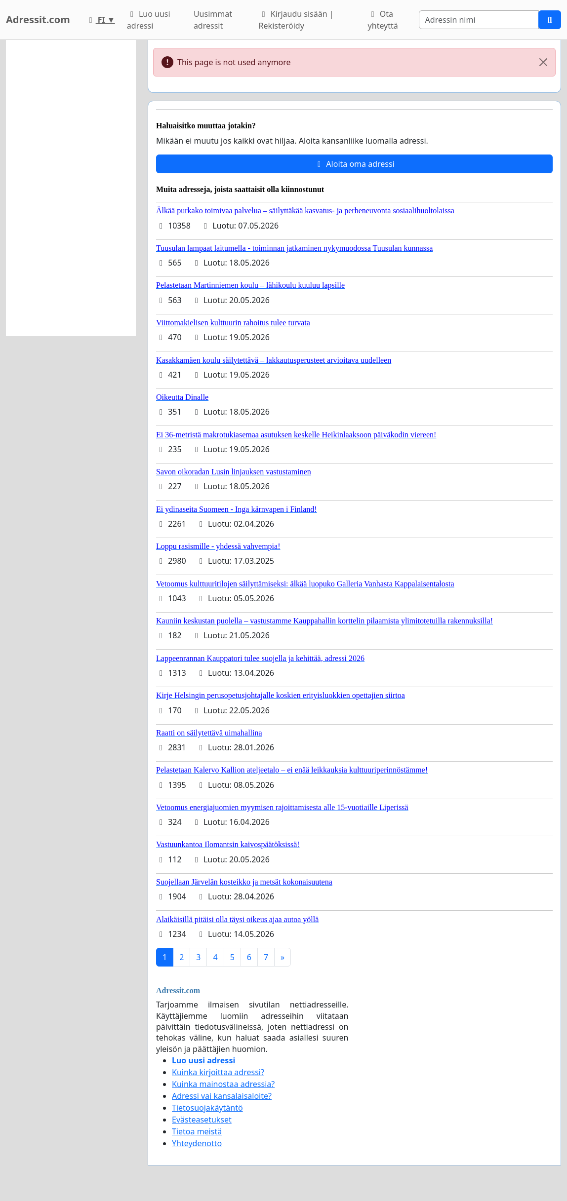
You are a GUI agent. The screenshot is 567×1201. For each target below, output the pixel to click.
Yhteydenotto (197, 1143)
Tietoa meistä (197, 1131)
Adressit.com (38, 19)
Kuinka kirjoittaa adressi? (218, 1072)
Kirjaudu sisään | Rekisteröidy (296, 19)
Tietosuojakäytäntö (207, 1107)
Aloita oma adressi (354, 163)
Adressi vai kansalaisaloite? (222, 1095)
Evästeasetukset (202, 1119)
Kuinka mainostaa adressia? (223, 1084)
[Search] (479, 19)
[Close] (543, 62)
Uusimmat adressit (213, 19)
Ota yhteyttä (383, 19)
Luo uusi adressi (148, 19)
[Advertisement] (71, 188)
